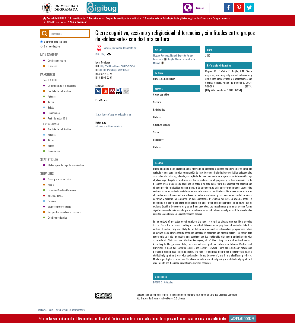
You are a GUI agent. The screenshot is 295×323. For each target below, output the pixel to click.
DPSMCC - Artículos (56, 22)
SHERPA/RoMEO (53, 195)
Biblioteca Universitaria (57, 206)
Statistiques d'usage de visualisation (113, 114)
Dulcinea (49, 201)
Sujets (48, 107)
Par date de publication (57, 91)
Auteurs (49, 96)
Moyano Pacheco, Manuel (165, 55)
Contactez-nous (45, 310)
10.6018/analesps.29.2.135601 (115, 70)
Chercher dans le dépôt (53, 42)
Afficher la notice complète (108, 126)
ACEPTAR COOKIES (243, 318)
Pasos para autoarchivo (57, 179)
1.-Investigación (77, 18)
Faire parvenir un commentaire (70, 310)
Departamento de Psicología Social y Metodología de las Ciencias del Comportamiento (187, 18)
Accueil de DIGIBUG (56, 18)
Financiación (51, 113)
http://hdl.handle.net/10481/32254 (117, 66)
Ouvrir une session (54, 60)
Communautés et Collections (59, 85)
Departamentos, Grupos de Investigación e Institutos (115, 18)
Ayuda (48, 185)
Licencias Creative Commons (59, 190)
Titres (48, 102)
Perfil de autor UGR (55, 118)
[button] (201, 8)
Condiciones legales (55, 217)
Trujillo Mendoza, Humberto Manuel (174, 61)
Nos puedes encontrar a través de (62, 212)
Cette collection (50, 46)
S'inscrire (50, 66)
